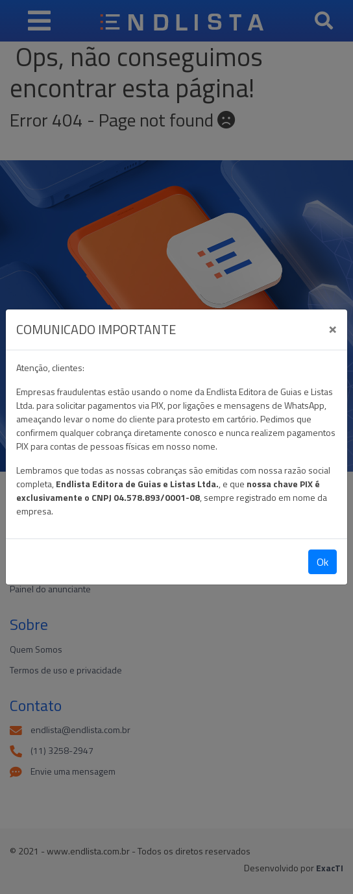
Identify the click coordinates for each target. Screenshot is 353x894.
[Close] (332, 327)
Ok (322, 562)
